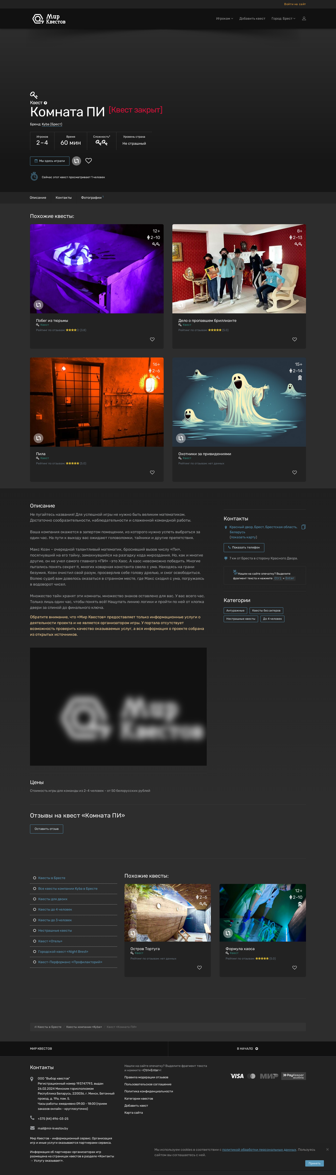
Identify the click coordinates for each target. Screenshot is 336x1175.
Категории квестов (138, 1098)
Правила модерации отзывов (146, 1077)
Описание (38, 198)
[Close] (327, 1149)
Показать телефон (244, 547)
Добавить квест (252, 19)
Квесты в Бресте (49, 878)
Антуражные (235, 610)
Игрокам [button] (224, 19)
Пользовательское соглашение (147, 1084)
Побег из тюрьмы (52, 320)
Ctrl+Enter (151, 1070)
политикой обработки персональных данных (259, 1150)
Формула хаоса (240, 948)
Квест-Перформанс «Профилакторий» (67, 962)
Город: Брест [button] (283, 19)
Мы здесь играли (50, 161)
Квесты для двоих (50, 899)
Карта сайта (133, 1112)
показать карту (243, 537)
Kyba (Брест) (52, 124)
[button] (202, 651)
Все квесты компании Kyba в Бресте (65, 889)
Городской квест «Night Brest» (60, 952)
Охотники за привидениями (204, 454)
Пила (41, 454)
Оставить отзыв (47, 829)
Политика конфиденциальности (148, 1091)
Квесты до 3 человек (52, 920)
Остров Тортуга (145, 948)
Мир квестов (41, 1048)
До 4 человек (272, 618)
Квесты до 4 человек (52, 909)
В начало (247, 1048)
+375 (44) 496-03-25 (53, 1118)
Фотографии (92, 197)
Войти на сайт (295, 4)
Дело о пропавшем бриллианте (207, 320)
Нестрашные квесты (240, 618)
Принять (315, 1163)
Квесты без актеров (266, 610)
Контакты (64, 198)
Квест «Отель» (47, 941)
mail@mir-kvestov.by (53, 1128)
